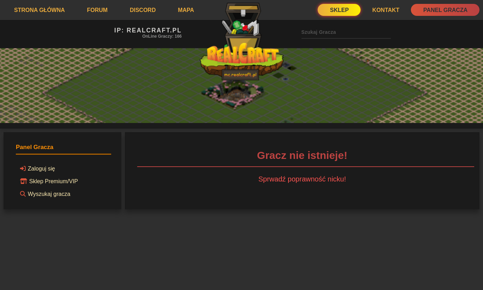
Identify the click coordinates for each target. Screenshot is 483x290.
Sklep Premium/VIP (48, 181)
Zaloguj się (36, 168)
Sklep (339, 10)
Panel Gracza (445, 10)
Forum (97, 10)
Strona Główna (39, 10)
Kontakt (385, 10)
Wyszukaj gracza (44, 194)
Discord (143, 10)
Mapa (186, 10)
